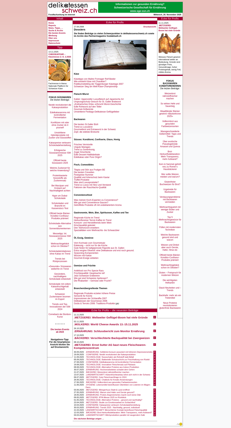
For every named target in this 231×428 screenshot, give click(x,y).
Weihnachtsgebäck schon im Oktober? (60, 244)
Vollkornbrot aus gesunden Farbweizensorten (169, 124)
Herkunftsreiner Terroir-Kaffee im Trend (93, 220)
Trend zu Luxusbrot (83, 127)
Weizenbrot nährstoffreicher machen (169, 96)
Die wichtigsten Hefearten (170, 281)
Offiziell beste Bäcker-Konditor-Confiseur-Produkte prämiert (60, 216)
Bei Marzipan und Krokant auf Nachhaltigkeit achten (60, 188)
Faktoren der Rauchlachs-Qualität (90, 187)
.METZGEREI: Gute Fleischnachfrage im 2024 (106, 377)
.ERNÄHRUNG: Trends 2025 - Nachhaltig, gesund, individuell (113, 407)
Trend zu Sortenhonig (84, 149)
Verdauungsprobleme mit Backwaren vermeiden (170, 199)
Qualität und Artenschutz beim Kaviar (92, 177)
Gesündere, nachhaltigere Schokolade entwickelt (60, 276)
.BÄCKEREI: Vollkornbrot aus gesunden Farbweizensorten (111, 382)
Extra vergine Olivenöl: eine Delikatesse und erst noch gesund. (104, 250)
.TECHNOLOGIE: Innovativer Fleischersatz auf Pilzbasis (111, 364)
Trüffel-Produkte (81, 180)
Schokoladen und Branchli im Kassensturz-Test (60, 206)
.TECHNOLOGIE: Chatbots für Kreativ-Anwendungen (109, 380)
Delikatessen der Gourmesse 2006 (90, 301)
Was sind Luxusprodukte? (86, 182)
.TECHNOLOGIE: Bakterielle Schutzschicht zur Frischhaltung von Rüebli (118, 359)
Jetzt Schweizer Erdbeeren (87, 275)
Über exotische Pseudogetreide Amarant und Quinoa (170, 144)
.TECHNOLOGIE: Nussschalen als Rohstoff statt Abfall (110, 357)
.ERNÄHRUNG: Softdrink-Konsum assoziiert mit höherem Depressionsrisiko (119, 352)
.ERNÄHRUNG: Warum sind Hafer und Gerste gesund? (110, 392)
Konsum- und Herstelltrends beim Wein (93, 222)
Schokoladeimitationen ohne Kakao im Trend (60, 252)
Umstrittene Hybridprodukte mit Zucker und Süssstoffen (60, 135)
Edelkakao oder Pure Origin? (88, 157)
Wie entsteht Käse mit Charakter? (90, 81)
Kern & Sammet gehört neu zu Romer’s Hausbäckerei (170, 166)
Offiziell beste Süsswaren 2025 (60, 161)
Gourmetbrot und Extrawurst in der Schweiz (95, 129)
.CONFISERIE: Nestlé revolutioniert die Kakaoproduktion (111, 354)
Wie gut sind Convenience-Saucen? (91, 202)
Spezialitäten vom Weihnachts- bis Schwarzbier (97, 230)
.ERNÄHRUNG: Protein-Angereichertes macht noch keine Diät (113, 395)
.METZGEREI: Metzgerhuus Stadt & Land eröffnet (108, 390)
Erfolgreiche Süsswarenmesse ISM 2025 (60, 153)
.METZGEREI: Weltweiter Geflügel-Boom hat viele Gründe (111, 317)
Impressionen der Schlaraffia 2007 (90, 298)
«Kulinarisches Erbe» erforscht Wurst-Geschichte (97, 104)
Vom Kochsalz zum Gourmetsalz (89, 243)
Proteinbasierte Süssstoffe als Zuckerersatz (60, 178)
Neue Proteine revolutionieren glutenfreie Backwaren (170, 305)
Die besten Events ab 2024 (60, 330)
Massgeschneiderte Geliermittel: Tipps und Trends (170, 134)
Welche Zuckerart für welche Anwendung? (60, 169)
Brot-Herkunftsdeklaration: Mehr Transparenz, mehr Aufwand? (170, 155)
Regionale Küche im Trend (86, 217)
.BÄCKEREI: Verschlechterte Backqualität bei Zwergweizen (112, 338)
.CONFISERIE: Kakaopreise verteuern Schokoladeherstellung (113, 405)
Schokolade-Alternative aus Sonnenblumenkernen (60, 226)
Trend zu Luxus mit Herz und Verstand (92, 185)
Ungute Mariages (82, 147)
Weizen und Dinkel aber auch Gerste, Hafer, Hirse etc (170, 247)
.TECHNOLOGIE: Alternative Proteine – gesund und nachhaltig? (114, 400)
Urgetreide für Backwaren (169, 190)
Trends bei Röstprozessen (60, 260)
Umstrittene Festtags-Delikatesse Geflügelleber (96, 111)
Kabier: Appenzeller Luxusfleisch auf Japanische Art (99, 99)
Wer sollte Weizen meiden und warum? (170, 175)
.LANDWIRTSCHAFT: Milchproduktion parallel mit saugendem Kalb (115, 415)
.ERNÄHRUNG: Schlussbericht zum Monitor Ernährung (109, 331)
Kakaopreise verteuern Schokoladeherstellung (60, 144)
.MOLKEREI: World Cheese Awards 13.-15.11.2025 (106, 324)
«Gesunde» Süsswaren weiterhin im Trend (60, 267)
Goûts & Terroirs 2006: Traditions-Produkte (94, 303)
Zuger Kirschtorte (82, 152)
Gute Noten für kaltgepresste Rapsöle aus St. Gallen (99, 248)
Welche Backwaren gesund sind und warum (170, 237)
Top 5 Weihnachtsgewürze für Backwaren (170, 219)
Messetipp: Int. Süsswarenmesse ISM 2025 (60, 236)
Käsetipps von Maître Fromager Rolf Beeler (95, 79)
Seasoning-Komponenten (86, 253)
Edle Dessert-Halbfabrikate (87, 154)
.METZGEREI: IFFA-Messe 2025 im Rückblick (106, 397)
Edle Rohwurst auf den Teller (88, 106)
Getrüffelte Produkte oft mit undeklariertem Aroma (98, 205)
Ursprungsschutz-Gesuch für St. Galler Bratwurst (97, 101)
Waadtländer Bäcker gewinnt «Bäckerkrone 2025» (170, 113)
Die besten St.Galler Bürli (86, 124)
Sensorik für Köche (83, 296)
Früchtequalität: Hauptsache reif (89, 273)
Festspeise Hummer (83, 175)
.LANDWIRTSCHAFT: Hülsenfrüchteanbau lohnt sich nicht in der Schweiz (118, 375)
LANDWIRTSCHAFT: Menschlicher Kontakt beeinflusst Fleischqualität (116, 410)
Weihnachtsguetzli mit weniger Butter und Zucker (170, 209)
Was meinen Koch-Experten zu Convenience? (96, 200)
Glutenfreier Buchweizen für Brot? (170, 183)
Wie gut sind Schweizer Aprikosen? (91, 278)
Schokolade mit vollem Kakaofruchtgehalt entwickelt (60, 286)
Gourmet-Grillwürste (83, 109)
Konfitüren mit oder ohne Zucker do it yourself (60, 125)
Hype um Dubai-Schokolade (60, 196)
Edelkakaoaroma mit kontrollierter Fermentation (60, 115)
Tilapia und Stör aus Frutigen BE (89, 169)
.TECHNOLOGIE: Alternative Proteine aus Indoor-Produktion (112, 367)
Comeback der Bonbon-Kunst (60, 315)
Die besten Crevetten (84, 172)
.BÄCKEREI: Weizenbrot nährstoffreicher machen (107, 372)
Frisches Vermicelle (83, 144)
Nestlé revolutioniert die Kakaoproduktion (60, 106)
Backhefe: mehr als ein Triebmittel (170, 296)
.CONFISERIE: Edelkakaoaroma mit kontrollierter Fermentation (113, 362)
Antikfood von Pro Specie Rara (89, 270)
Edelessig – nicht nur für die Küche (90, 245)
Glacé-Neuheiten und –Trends (170, 289)
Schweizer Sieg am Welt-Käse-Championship (96, 86)
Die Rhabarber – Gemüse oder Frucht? (93, 281)
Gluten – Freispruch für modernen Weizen (170, 273)
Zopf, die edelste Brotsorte (86, 132)
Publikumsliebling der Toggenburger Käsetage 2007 (99, 84)
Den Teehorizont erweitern (86, 228)
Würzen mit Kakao (83, 255)
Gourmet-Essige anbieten (86, 258)
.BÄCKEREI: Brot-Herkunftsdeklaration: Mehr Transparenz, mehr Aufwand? (119, 412)
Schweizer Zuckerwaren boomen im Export (59, 296)
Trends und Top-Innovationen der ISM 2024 (60, 307)
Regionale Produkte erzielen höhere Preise (94, 293)
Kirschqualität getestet (84, 225)
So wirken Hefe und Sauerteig (170, 104)
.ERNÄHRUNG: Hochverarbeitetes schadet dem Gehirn (110, 370)
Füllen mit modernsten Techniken (170, 228)
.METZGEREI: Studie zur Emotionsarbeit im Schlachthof (110, 402)
